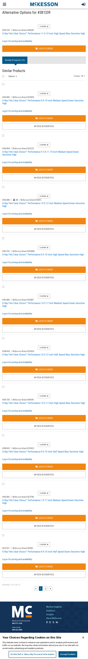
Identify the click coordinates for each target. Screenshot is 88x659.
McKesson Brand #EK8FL (23, 548)
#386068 (6, 351)
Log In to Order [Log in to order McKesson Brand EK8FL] (44, 566)
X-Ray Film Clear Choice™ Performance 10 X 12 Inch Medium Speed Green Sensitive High (43, 205)
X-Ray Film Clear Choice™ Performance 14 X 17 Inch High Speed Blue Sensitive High (43, 402)
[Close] (83, 637)
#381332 (6, 251)
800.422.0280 (17, 630)
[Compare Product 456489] (3, 84)
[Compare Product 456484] (3, 135)
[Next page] (50, 588)
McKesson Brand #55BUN (23, 97)
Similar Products (13, 71)
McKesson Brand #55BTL (31, 200)
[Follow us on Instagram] (50, 622)
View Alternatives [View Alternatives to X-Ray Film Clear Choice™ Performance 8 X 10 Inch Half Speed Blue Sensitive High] (44, 474)
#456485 (6, 497)
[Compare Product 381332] (3, 238)
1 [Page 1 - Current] (41, 588)
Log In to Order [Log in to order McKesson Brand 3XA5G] (44, 369)
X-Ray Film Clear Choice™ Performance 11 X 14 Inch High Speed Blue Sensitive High (43, 33)
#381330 (6, 399)
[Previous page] (36, 588)
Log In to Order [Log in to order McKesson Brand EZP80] (44, 518)
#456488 (6, 200)
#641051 (6, 548)
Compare (44, 26)
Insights (50, 614)
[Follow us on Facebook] (47, 622)
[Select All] (3, 76)
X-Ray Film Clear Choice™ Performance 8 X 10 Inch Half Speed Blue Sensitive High (43, 451)
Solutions (50, 611)
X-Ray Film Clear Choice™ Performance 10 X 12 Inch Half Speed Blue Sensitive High (43, 354)
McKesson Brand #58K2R (23, 30)
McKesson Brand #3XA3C (23, 448)
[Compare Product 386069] (3, 435)
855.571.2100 (17, 623)
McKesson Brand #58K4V (23, 399)
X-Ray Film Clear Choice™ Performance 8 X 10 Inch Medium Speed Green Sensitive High (43, 102)
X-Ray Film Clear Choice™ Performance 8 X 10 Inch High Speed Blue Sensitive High (43, 254)
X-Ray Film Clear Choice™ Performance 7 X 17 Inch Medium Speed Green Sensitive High (43, 502)
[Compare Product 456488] (3, 187)
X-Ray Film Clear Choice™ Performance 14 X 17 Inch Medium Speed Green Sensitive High (43, 304)
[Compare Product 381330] (3, 387)
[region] (44, 646)
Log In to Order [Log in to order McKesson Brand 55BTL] (44, 221)
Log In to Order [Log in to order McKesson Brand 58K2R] (44, 48)
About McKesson (54, 618)
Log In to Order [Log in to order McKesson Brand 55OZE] (44, 170)
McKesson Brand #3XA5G (23, 351)
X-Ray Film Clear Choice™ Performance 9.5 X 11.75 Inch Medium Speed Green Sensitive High (40, 153)
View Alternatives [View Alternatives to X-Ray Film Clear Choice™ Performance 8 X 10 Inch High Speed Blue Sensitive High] (44, 277)
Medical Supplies (54, 607)
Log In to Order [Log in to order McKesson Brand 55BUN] (44, 118)
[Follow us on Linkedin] (57, 622)
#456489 (6, 97)
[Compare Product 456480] (3, 287)
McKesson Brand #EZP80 (23, 497)
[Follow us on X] (53, 622)
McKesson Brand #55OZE (23, 148)
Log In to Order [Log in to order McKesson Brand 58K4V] (44, 418)
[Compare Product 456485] (3, 484)
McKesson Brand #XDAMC (24, 251)
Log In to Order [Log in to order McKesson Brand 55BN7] (44, 321)
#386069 (6, 448)
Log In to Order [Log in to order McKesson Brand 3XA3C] (44, 467)
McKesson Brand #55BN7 (23, 300)
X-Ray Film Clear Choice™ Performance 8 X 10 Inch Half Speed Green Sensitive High (43, 551)
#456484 (6, 148)
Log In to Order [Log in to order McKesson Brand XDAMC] (44, 269)
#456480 (6, 300)
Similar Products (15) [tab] (15, 60)
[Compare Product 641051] (3, 535)
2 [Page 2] (45, 588)
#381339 (6, 30)
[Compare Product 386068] (3, 338)
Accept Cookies (67, 654)
